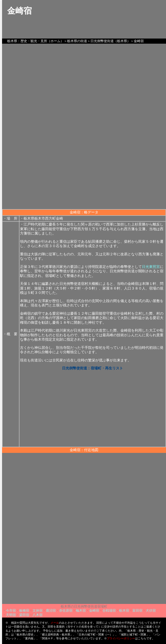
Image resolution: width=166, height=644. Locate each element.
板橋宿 (24, 610)
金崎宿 (94, 610)
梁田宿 (24, 615)
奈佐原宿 (65, 610)
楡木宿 (81, 610)
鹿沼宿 (51, 610)
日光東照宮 (151, 267)
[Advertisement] (84, 173)
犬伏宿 (151, 610)
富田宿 (137, 610)
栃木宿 (124, 610)
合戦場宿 (109, 610)
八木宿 (38, 615)
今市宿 (11, 610)
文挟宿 (38, 610)
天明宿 (11, 615)
